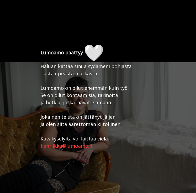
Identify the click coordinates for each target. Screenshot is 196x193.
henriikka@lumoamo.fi (66, 146)
